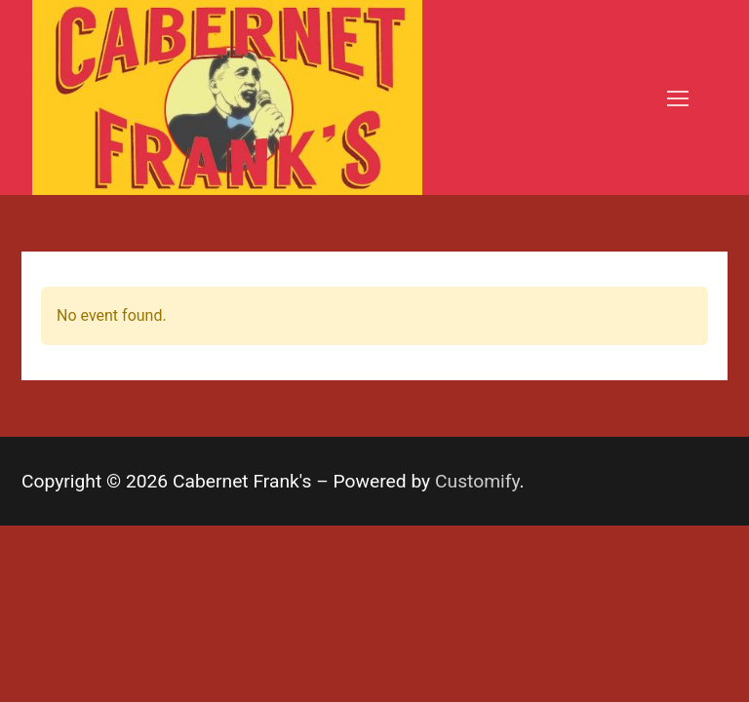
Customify (477, 481)
